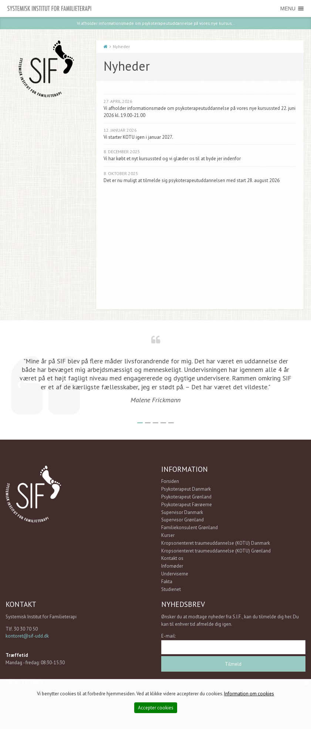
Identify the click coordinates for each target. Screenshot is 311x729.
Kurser (168, 535)
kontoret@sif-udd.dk (27, 636)
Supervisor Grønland (182, 520)
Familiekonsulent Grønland (189, 527)
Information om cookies (249, 694)
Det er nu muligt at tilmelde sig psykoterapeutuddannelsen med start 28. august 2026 (192, 180)
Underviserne (174, 573)
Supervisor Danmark (182, 512)
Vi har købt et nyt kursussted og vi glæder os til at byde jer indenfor (172, 158)
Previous (18, 385)
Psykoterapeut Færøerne (186, 504)
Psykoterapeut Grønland (186, 496)
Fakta (166, 581)
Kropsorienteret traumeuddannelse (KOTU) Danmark (215, 543)
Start (105, 46)
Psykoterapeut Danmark (186, 489)
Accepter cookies (155, 708)
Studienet (171, 589)
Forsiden (170, 481)
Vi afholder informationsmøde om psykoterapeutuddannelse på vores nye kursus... (155, 23)
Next (292, 385)
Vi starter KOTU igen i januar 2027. (138, 137)
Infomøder (172, 566)
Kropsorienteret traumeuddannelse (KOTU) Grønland (216, 550)
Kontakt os (172, 558)
